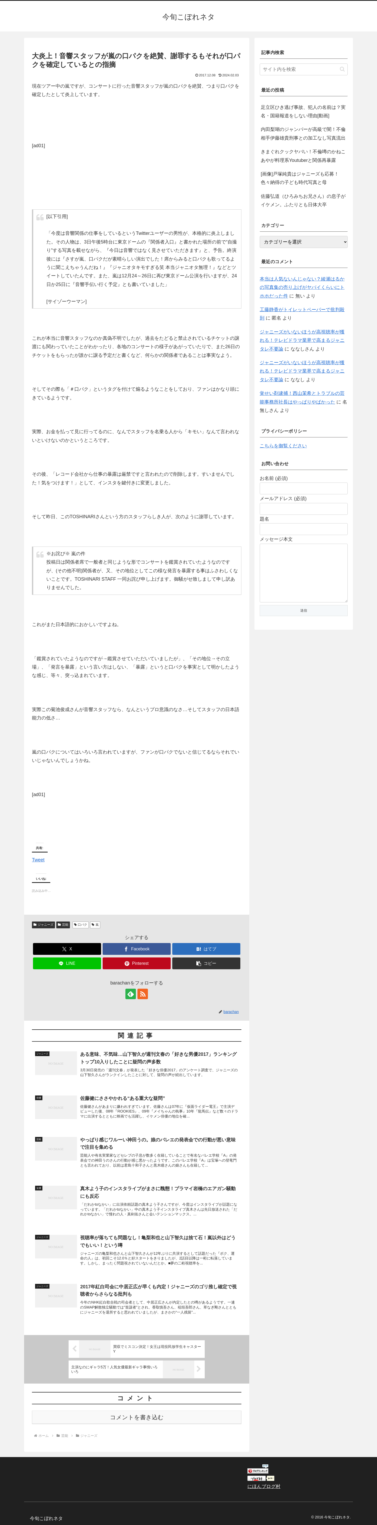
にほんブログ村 (263, 1486)
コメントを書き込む (137, 1417)
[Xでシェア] (67, 949)
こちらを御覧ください (283, 445)
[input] (304, 69)
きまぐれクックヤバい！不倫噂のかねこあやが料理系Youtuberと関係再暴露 (303, 156)
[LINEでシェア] (67, 963)
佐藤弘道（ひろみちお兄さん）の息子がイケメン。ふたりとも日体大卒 (303, 200)
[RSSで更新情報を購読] (142, 994)
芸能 (63, 924)
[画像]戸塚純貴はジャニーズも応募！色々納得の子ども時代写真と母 (300, 178)
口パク (80, 924)
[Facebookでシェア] (137, 949)
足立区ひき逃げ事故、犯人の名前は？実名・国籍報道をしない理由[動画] (303, 111)
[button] (206, 963)
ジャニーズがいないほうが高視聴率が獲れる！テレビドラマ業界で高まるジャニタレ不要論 (302, 340)
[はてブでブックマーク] (206, 949)
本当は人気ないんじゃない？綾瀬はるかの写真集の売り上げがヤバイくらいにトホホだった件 (302, 287)
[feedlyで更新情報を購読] (130, 994)
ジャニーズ (43, 924)
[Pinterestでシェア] (137, 963)
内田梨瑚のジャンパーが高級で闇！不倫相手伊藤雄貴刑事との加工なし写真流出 (303, 133)
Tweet (38, 858)
